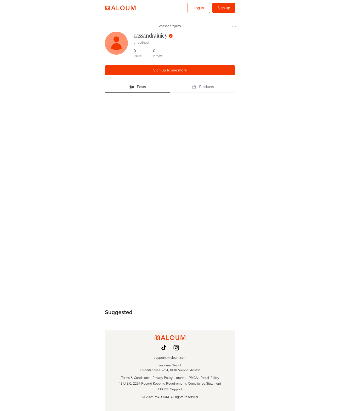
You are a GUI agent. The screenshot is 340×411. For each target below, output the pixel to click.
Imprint (181, 378)
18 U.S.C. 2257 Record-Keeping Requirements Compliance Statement (170, 383)
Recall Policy (210, 378)
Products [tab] (203, 86)
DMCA (193, 378)
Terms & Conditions (135, 378)
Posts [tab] (137, 86)
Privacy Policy (163, 378)
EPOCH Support (170, 389)
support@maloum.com (170, 357)
